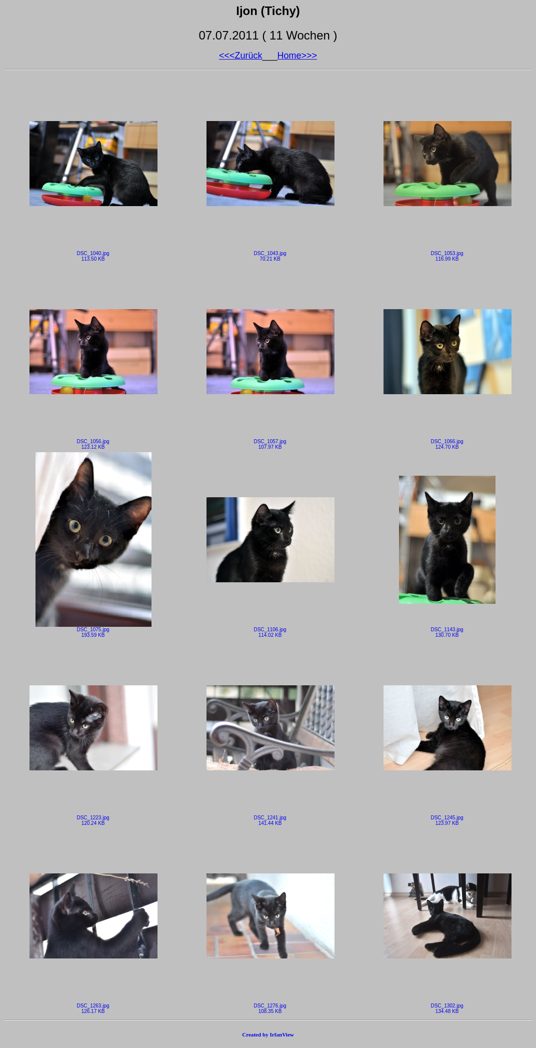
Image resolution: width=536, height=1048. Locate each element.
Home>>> (298, 56)
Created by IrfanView (268, 1034)
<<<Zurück (240, 56)
